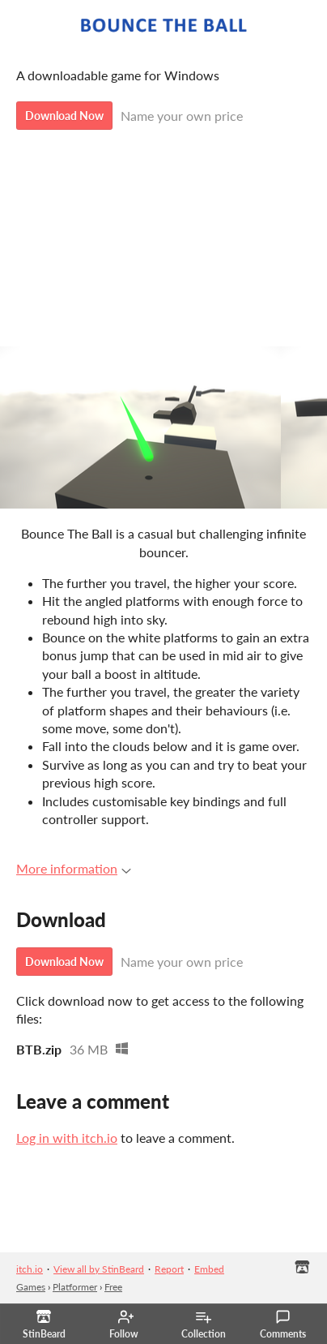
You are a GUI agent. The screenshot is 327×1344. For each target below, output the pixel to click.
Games (30, 1287)
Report (169, 1269)
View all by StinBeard (98, 1269)
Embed (209, 1269)
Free (113, 1287)
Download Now (64, 115)
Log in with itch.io (66, 1137)
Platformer (75, 1287)
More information (73, 868)
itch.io (29, 1269)
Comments (283, 1324)
